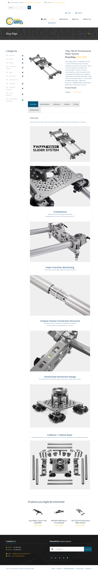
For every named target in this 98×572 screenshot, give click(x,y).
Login (68, 13)
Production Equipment (10, 88)
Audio (10, 72)
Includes (67, 104)
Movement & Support (11, 67)
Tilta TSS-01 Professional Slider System (80, 522)
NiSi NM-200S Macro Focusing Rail (59, 522)
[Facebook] (60, 557)
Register (78, 13)
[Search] (29, 7)
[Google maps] (67, 557)
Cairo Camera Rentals (58, 2)
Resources (56, 104)
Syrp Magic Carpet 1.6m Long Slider (38, 522)
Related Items (34, 110)
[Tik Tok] (56, 557)
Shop (53, 19)
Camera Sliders (77, 92)
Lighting (11, 63)
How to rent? (79, 568)
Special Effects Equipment (11, 100)
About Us (75, 19)
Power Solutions (9, 94)
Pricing (76, 104)
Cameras (11, 55)
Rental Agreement (69, 568)
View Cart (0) (63, 19)
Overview (33, 104)
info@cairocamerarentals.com (21, 553)
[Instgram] (52, 557)
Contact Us (87, 19)
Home (44, 19)
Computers (12, 83)
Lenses (11, 59)
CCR (32, 568)
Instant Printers (13, 80)
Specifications (44, 104)
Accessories (12, 76)
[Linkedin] (64, 557)
